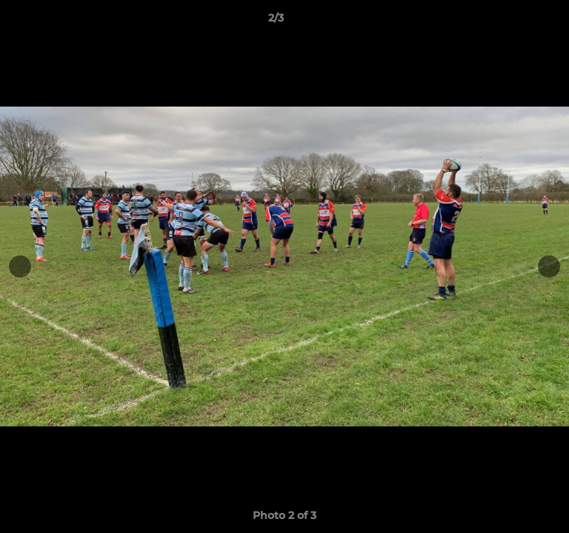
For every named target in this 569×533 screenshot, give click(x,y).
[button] (516, 21)
